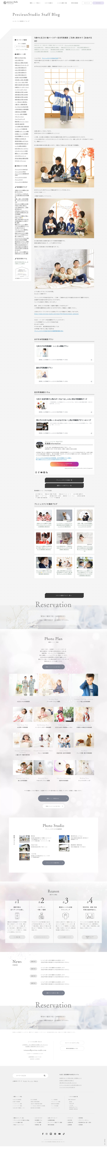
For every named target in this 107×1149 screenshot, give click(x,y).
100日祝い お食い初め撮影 (21, 81)
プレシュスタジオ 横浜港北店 (22, 183)
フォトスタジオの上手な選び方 (67, 1107)
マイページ (71, 1138)
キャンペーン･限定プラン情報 (56, 1142)
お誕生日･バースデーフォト (41, 50)
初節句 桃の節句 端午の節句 (22, 86)
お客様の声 (71, 1142)
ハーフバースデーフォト (21, 91)
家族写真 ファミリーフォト (73, 50)
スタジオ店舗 (54, 3)
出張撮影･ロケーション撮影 (22, 132)
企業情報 (70, 1144)
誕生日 (26, 50)
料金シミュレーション (20, 1144)
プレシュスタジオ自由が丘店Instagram (64, 464)
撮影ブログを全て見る (20, 59)
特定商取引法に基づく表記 (85, 1142)
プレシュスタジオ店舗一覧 (49, 480)
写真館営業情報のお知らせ (21, 145)
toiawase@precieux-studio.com (35, 1069)
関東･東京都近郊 (72, 1119)
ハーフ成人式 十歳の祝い (21, 103)
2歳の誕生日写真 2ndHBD (21, 96)
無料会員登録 (78, 3)
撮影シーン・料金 (42, 3)
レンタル (22, 50)
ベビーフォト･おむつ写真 (21, 83)
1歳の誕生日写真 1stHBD (57, 50)
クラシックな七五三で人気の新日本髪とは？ (71, 1104)
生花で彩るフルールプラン (21, 150)
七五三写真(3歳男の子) (21, 71)
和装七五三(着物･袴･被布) (52, 48)
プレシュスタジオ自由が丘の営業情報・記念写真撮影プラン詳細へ (54, 458)
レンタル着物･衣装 (67, 3)
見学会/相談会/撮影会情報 (21, 159)
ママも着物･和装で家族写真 (41, 52)
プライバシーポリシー (84, 1140)
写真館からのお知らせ (20, 140)
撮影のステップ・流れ (20, 1138)
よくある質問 (39, 1142)
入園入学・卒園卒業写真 (21, 105)
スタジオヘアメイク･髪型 (21, 152)
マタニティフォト (19, 118)
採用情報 (80, 1138)
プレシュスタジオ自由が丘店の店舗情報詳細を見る (48, 332)
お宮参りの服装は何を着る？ (67, 1100)
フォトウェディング (20, 120)
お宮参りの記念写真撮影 (21, 78)
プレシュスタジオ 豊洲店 (21, 173)
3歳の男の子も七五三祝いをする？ (68, 1102)
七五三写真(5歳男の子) (83, 48)
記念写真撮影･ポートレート (22, 137)
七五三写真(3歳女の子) (21, 69)
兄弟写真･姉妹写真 (86, 50)
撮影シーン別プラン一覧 (79, 480)
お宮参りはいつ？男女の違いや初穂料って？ (71, 1098)
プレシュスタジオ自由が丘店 (50, 59)
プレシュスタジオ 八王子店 (21, 179)
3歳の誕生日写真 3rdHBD (21, 98)
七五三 (17, 50)
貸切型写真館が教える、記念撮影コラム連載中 (21, 267)
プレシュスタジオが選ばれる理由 (23, 1140)
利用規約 (80, 1144)
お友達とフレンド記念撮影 (21, 135)
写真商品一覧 (39, 1144)
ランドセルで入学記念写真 (21, 108)
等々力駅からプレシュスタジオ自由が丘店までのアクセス (51, 459)
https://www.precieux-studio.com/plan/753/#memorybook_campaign (56, 315)
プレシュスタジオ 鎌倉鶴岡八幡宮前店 (22, 175)
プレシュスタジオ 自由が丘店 (72, 46)
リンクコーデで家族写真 (56, 52)
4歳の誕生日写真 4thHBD (21, 100)
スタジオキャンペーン (20, 157)
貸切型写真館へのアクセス (21, 142)
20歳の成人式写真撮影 (20, 113)
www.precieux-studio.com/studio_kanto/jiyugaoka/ (79, 468)
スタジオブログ (40, 1138)
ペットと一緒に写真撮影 (21, 115)
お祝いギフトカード (53, 1138)
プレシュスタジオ (19, 181)
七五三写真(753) (38, 48)
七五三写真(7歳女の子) (21, 76)
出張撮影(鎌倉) (52, 1140)
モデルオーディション (20, 162)
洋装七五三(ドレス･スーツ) (68, 48)
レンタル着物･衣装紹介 (21, 147)
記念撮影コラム (40, 1140)
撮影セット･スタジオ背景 (21, 154)
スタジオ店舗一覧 (74, 1116)
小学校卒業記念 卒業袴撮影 (22, 110)
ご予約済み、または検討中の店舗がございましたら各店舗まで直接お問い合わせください (35, 1065)
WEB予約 (70, 1140)
